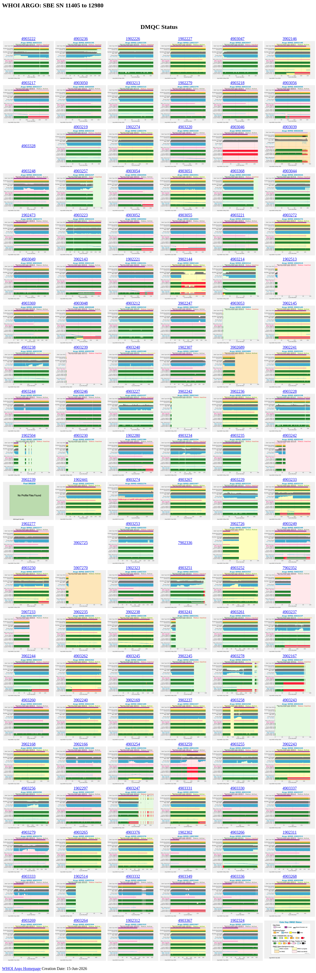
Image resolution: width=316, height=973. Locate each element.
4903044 (290, 171)
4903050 (81, 83)
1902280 (133, 435)
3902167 (290, 656)
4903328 (28, 146)
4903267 (185, 479)
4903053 (237, 303)
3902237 (185, 700)
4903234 (185, 435)
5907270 (81, 568)
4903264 (81, 920)
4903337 (290, 788)
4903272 (290, 215)
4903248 (28, 171)
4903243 (290, 700)
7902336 (185, 542)
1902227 (185, 38)
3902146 (290, 38)
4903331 (185, 788)
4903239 (81, 347)
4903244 (28, 391)
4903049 (28, 259)
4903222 (28, 38)
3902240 (81, 700)
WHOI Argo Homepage (21, 968)
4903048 (81, 303)
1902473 (28, 215)
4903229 (237, 479)
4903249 (290, 523)
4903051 (185, 171)
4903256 (28, 788)
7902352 (290, 568)
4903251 (185, 568)
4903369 (28, 303)
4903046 (237, 127)
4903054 (133, 171)
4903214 (237, 259)
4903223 (81, 215)
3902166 (81, 744)
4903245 (133, 656)
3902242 (185, 391)
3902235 (81, 612)
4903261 (237, 612)
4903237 (290, 612)
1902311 (289, 832)
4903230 (81, 435)
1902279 (185, 83)
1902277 (28, 523)
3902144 (185, 259)
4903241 (185, 612)
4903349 (185, 876)
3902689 (237, 347)
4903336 (237, 876)
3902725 (81, 542)
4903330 (237, 788)
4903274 (133, 479)
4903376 (133, 832)
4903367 (185, 920)
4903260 (28, 700)
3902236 (237, 391)
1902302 (185, 832)
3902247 (185, 303)
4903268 (290, 876)
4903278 (237, 656)
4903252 (237, 568)
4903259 (185, 744)
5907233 (28, 612)
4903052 (133, 215)
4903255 (237, 744)
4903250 (28, 568)
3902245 (185, 656)
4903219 (81, 127)
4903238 (28, 347)
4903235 (237, 435)
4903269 (28, 920)
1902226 (133, 38)
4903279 (28, 832)
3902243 (290, 744)
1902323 (133, 568)
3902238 (133, 612)
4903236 (81, 38)
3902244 (28, 656)
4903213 (133, 83)
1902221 (133, 259)
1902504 (28, 435)
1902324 (237, 920)
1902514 (81, 876)
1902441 (81, 479)
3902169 (133, 700)
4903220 (185, 127)
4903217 (28, 83)
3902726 (237, 523)
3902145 (290, 303)
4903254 (133, 744)
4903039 (290, 127)
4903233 (290, 479)
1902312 (133, 920)
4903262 (81, 656)
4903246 (81, 391)
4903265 (81, 832)
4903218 (237, 83)
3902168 (28, 744)
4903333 (28, 876)
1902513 (290, 259)
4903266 (237, 832)
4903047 (237, 38)
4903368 (237, 171)
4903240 (133, 347)
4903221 (237, 215)
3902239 (28, 479)
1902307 (185, 347)
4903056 (290, 83)
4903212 (133, 303)
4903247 (133, 788)
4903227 (133, 391)
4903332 (133, 876)
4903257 (81, 171)
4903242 (290, 435)
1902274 (133, 127)
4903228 (290, 391)
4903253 (133, 523)
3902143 (81, 259)
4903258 (237, 700)
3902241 (290, 347)
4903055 (185, 215)
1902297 (81, 788)
